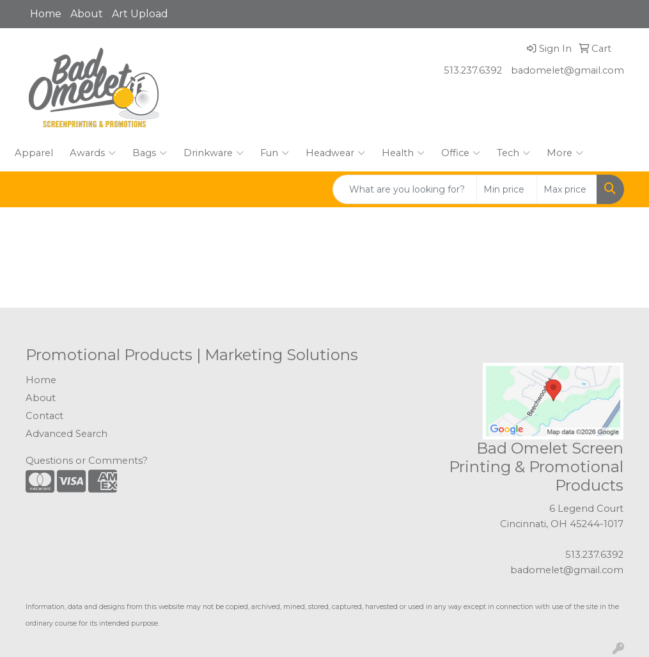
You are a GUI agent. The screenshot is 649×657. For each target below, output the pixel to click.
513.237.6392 (473, 70)
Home (45, 14)
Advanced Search (66, 433)
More (565, 153)
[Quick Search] (404, 189)
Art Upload (140, 14)
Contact (44, 416)
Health (403, 153)
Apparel (34, 153)
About (86, 14)
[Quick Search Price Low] (506, 189)
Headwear (335, 153)
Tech (513, 153)
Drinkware (214, 153)
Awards (93, 153)
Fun (274, 153)
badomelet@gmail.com (567, 70)
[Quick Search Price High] (566, 189)
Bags (149, 153)
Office (460, 153)
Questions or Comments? (87, 460)
